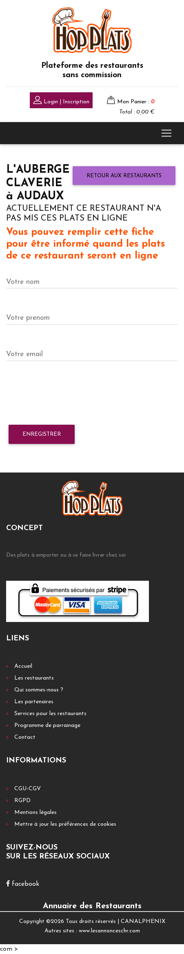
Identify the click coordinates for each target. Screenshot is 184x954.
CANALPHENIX (143, 921)
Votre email (24, 354)
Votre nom (23, 282)
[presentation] (68, 393)
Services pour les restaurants (50, 714)
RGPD (22, 801)
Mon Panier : (136, 102)
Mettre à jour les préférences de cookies (65, 824)
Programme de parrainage (47, 725)
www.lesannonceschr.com (109, 931)
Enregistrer (41, 434)
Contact (24, 737)
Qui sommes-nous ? (38, 690)
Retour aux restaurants (124, 175)
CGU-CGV (27, 789)
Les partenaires (33, 702)
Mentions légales (35, 812)
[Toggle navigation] (166, 133)
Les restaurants (34, 678)
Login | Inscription (61, 101)
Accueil (23, 666)
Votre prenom (28, 317)
